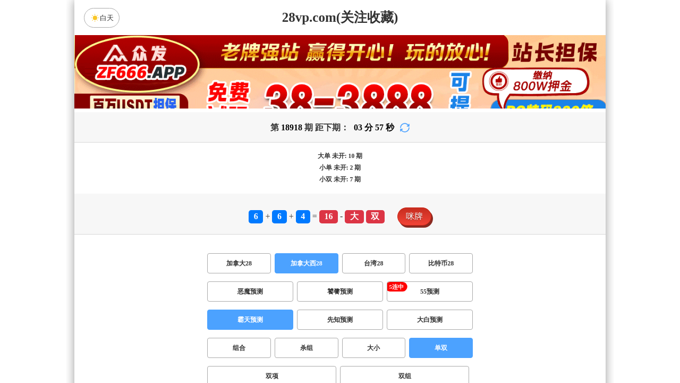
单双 (441, 348)
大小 (373, 348)
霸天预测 (250, 319)
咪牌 (414, 216)
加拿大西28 (306, 263)
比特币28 (441, 263)
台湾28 (373, 263)
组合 (239, 348)
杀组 (306, 348)
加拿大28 (239, 263)
